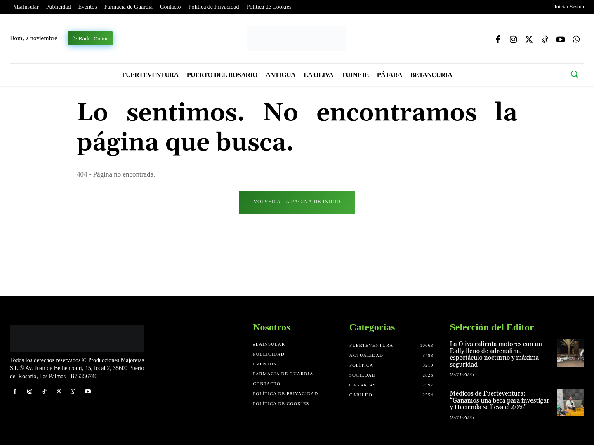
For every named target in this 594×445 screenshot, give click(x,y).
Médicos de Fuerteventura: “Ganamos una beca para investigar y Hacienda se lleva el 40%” (499, 401)
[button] (574, 74)
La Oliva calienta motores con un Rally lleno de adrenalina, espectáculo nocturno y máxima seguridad (496, 355)
